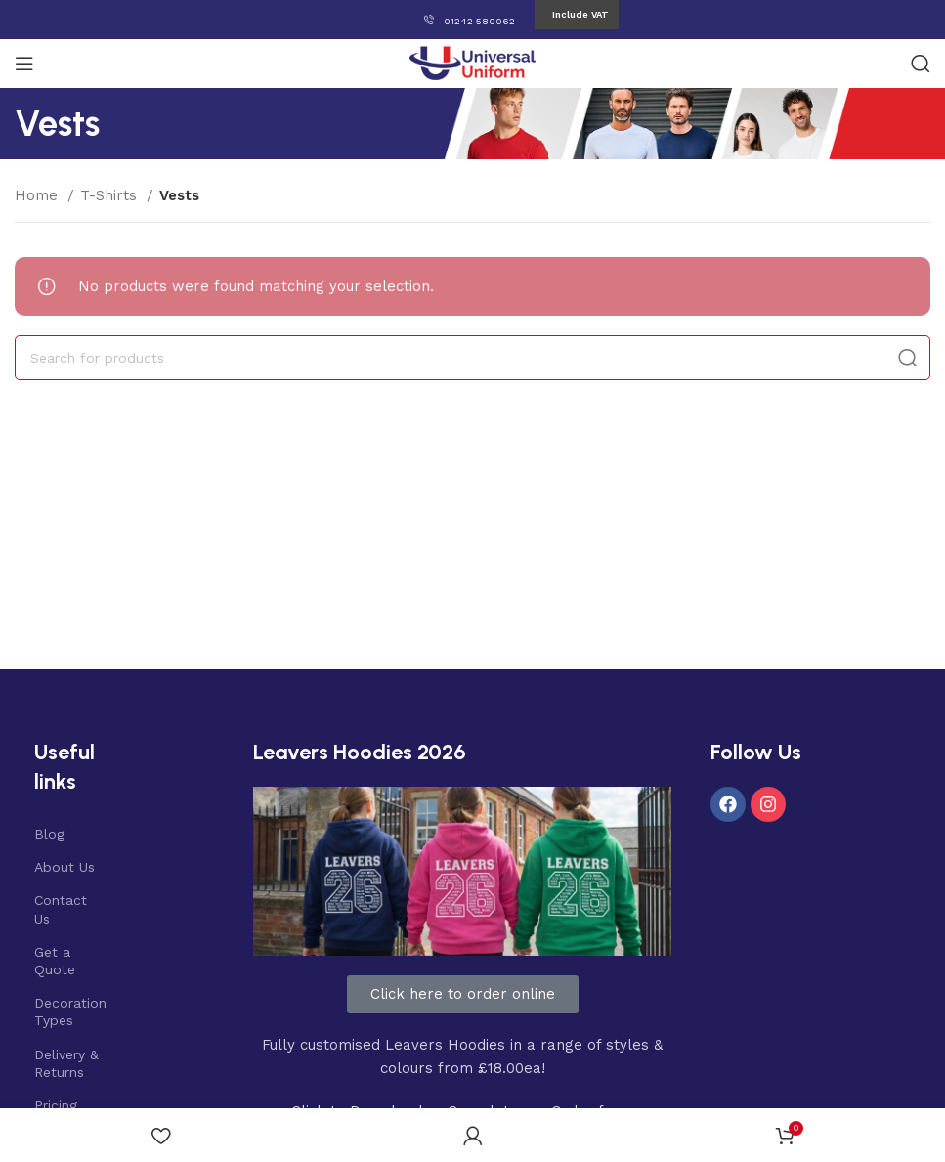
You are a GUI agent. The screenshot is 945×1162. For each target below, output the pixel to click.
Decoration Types (70, 1011)
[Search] (920, 63)
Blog (49, 833)
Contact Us (60, 908)
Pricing (55, 1105)
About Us (64, 867)
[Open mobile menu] (24, 63)
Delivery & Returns (66, 1063)
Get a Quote (54, 960)
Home (39, 195)
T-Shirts (111, 195)
